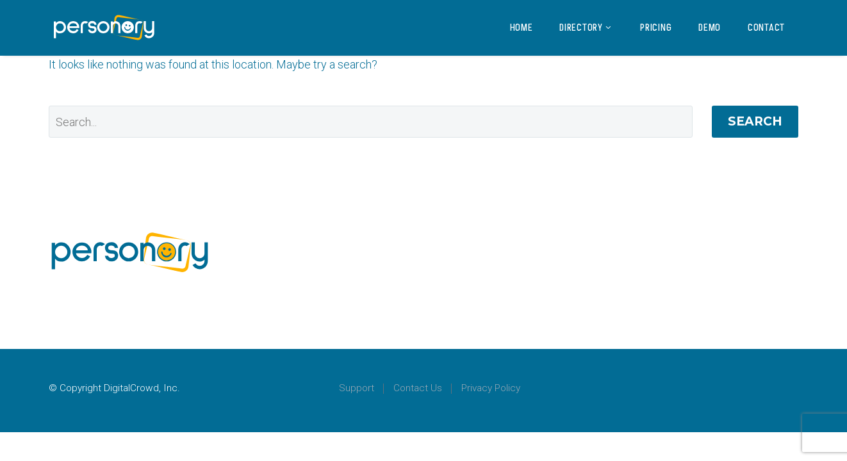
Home (521, 27)
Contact (766, 27)
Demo (709, 27)
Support (356, 388)
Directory (586, 27)
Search (755, 121)
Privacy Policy (490, 388)
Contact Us (417, 388)
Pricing (655, 27)
